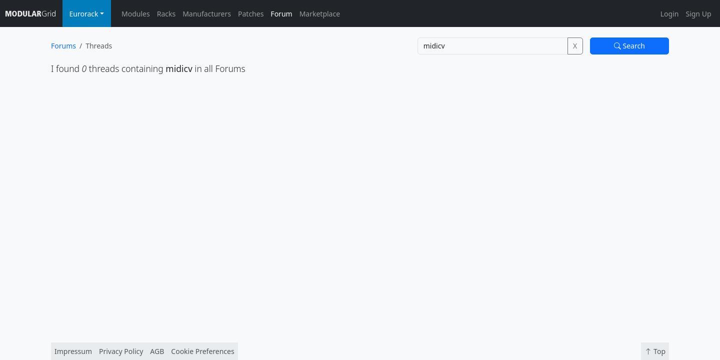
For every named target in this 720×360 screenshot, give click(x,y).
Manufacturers (206, 13)
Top (655, 351)
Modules (136, 13)
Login (669, 13)
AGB (157, 351)
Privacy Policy (121, 351)
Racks (166, 13)
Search (629, 45)
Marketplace (320, 13)
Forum (281, 13)
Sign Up (698, 13)
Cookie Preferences (202, 351)
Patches (251, 13)
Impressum (73, 351)
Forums (63, 45)
